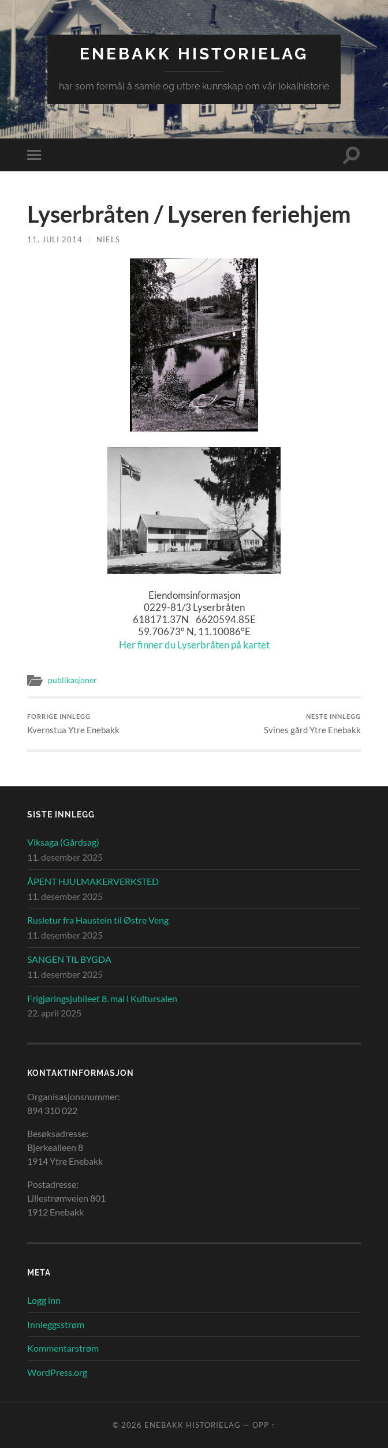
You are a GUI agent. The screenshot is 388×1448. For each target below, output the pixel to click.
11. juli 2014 (55, 239)
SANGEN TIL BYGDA (69, 959)
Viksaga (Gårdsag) (63, 841)
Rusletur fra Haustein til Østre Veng (98, 919)
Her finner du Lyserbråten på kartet (194, 645)
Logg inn (44, 1300)
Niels (108, 239)
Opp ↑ (263, 1425)
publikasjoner (72, 680)
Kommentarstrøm (63, 1347)
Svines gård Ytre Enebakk (312, 723)
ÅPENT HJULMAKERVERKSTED (93, 881)
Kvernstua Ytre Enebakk (73, 723)
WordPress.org (57, 1372)
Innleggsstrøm (55, 1324)
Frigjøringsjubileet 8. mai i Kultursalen (102, 998)
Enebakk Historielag (194, 53)
